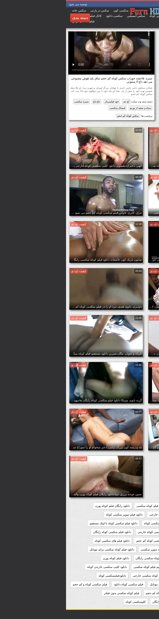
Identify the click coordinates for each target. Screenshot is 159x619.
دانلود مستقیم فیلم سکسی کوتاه (133, 567)
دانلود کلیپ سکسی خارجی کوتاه (41, 567)
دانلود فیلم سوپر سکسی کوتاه (58, 514)
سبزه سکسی (15, 101)
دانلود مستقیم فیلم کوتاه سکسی (87, 567)
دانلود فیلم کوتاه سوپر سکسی (93, 549)
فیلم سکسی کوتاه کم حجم (96, 593)
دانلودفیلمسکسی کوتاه (46, 575)
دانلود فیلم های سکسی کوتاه (46, 540)
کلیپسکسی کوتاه (70, 601)
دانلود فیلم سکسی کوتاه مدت (135, 540)
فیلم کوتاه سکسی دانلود (138, 601)
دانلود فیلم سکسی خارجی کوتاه (133, 523)
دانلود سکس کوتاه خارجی (99, 514)
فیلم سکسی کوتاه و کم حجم (24, 584)
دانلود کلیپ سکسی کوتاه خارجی (133, 575)
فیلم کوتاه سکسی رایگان (101, 601)
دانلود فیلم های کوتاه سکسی (135, 549)
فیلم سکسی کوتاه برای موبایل (102, 584)
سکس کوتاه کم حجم (62, 115)
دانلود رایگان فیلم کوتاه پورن (46, 505)
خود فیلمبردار (46, 101)
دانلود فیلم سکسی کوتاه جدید (135, 532)
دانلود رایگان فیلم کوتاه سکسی (89, 505)
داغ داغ (30, 101)
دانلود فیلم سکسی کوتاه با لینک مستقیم (47, 523)
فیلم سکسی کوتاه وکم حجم (136, 593)
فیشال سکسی (51, 108)
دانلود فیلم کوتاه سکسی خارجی (133, 558)
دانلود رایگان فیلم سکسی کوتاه (134, 505)
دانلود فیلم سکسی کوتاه (92, 523)
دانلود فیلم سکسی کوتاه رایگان (46, 532)
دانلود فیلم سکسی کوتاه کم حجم (90, 540)
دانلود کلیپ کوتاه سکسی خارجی (86, 575)
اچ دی (60, 101)
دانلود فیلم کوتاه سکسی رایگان (88, 558)
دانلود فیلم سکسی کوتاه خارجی (91, 532)
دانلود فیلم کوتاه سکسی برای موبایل (46, 549)
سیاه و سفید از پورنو (74, 108)
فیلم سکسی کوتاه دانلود (62, 584)
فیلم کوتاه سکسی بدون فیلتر (55, 593)
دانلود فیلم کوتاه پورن (50, 558)
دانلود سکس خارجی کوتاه (137, 514)
